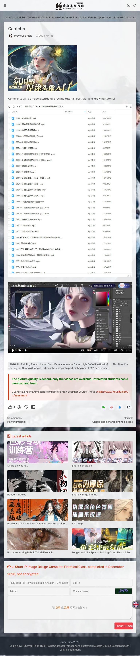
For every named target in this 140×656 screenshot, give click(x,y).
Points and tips (78, 17)
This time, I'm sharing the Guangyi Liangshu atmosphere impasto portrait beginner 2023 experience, (68, 366)
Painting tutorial (16, 421)
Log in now (15, 646)
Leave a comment (70, 650)
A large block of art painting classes (112, 421)
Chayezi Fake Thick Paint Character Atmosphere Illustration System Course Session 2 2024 (76, 646)
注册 (66, 608)
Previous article (23, 35)
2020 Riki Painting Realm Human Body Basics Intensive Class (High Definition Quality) (59, 364)
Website (63, 17)
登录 (58, 608)
